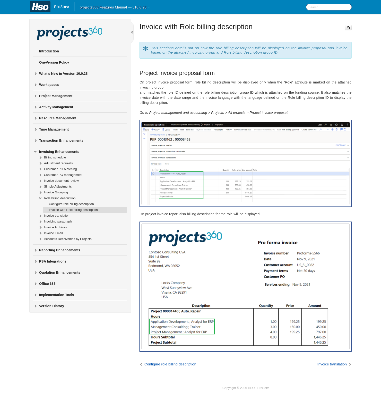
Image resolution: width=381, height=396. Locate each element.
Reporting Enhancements (56, 250)
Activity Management (53, 107)
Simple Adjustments (55, 187)
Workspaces (46, 85)
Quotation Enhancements (56, 272)
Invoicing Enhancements (56, 152)
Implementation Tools (53, 295)
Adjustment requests (55, 163)
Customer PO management (60, 175)
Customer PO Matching (57, 169)
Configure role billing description (71, 204)
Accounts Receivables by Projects (65, 239)
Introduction (49, 51)
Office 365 (44, 284)
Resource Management (54, 118)
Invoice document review (58, 181)
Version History (48, 306)
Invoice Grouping (53, 192)
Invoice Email (50, 233)
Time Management (51, 129)
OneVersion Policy (54, 62)
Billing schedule (52, 157)
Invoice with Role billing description (73, 210)
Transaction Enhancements (58, 140)
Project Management (52, 96)
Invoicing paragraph (55, 221)
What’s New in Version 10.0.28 (60, 73)
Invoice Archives (52, 227)
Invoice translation (53, 216)
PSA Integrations (49, 261)
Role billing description (57, 198)
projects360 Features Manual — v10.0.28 (115, 7)
